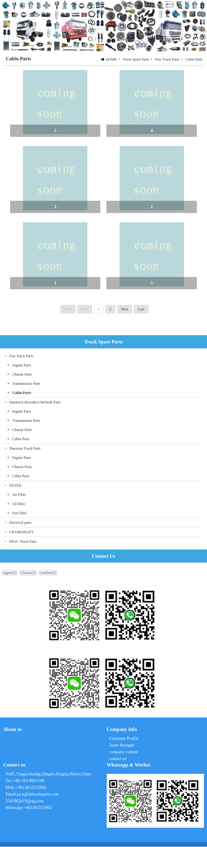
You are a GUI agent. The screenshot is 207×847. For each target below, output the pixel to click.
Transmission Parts (26, 384)
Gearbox (48, 573)
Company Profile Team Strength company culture (124, 745)
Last (141, 309)
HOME (111, 59)
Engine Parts (21, 365)
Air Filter (19, 495)
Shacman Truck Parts (24, 449)
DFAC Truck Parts (22, 542)
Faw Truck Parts (167, 59)
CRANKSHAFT (21, 532)
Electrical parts (20, 523)
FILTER (15, 486)
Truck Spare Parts (136, 59)
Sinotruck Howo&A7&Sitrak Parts (35, 402)
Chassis (28, 573)
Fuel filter (19, 513)
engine (9, 573)
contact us (117, 759)
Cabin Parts (193, 59)
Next (124, 309)
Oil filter (18, 504)
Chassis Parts (22, 375)
